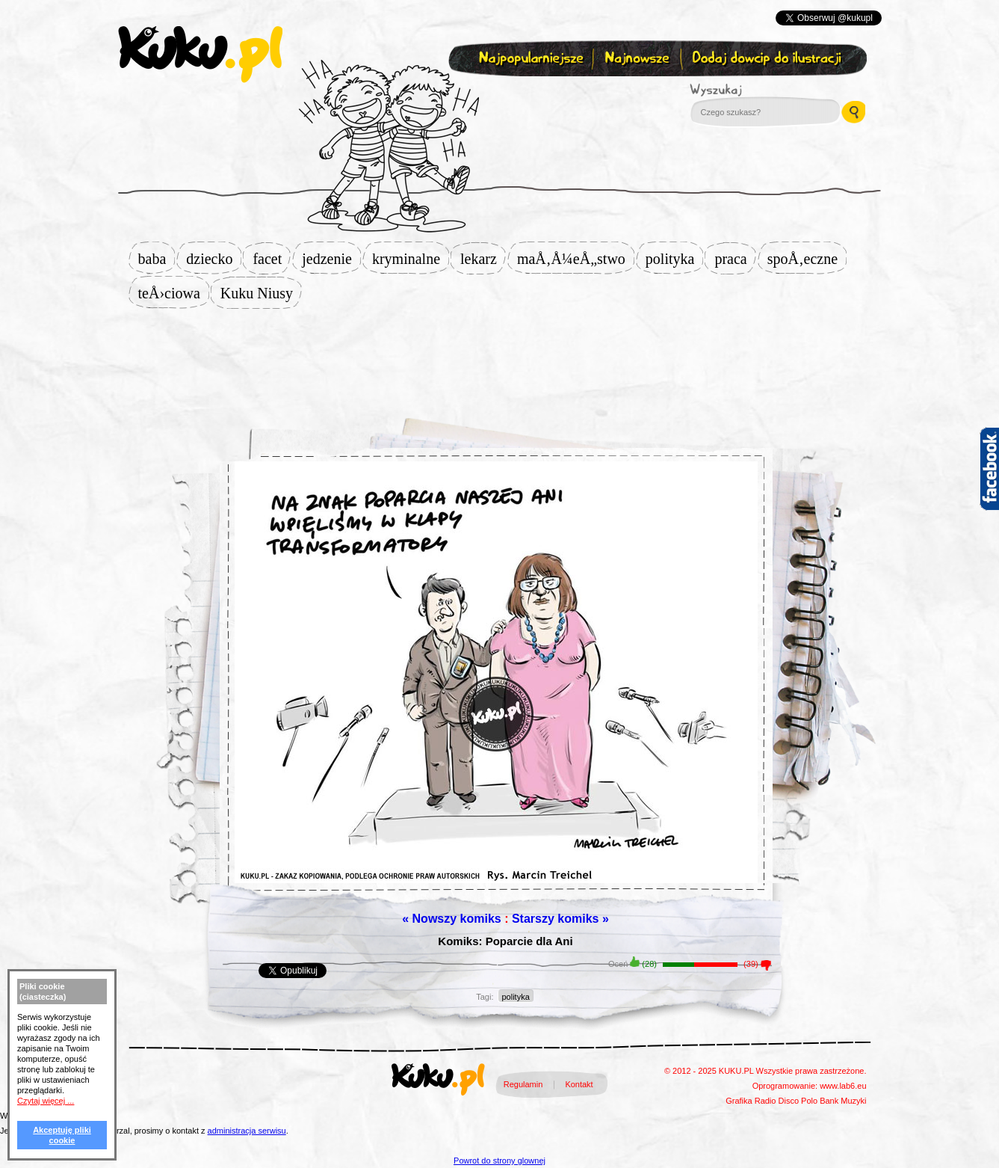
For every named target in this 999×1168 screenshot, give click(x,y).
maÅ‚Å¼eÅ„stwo (575, 258)
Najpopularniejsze (529, 58)
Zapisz (496, 94)
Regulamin (523, 1084)
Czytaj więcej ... (45, 1100)
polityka (675, 258)
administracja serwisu (247, 1130)
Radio (765, 1100)
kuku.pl (200, 54)
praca (734, 258)
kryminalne (410, 258)
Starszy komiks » (560, 918)
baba (157, 258)
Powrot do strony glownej (499, 1160)
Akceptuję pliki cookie (62, 1135)
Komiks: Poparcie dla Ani (505, 941)
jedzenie (331, 258)
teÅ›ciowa (173, 293)
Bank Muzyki (843, 1100)
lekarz (483, 258)
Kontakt (579, 1084)
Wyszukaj (757, 89)
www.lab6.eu (843, 1085)
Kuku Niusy (261, 293)
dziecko (213, 258)
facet (272, 258)
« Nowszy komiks (451, 918)
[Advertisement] (500, 356)
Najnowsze (638, 58)
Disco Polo (798, 1100)
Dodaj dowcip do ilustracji (768, 58)
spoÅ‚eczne (807, 258)
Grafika (739, 1100)
